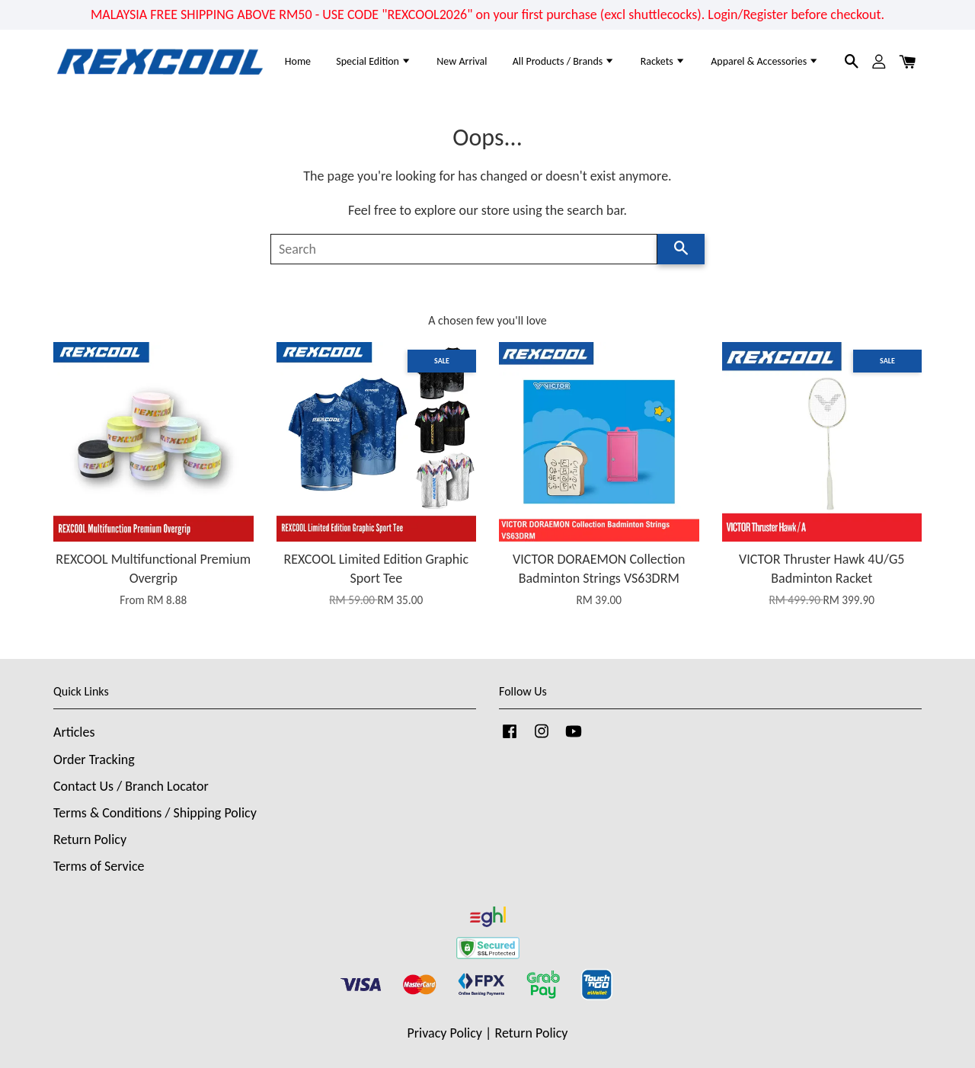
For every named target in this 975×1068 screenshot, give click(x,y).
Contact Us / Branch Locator (131, 786)
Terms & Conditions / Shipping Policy (155, 812)
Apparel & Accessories (765, 61)
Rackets (663, 61)
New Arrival (461, 61)
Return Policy (89, 839)
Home (298, 61)
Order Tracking (94, 759)
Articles (73, 732)
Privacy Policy (445, 1033)
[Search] (463, 249)
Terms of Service (98, 866)
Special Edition (373, 61)
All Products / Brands (564, 61)
